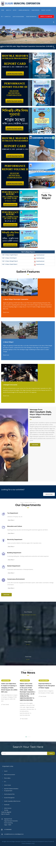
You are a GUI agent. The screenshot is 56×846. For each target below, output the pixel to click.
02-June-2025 (44, 680)
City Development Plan (9, 794)
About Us (8, 10)
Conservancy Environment (16, 579)
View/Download (39, 255)
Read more (6, 312)
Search (51, 753)
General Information (23, 10)
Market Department (13, 566)
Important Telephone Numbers (11, 788)
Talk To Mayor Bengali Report (10, 261)
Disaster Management (9, 797)
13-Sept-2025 (24, 680)
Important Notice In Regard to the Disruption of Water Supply (46, 686)
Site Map (6, 810)
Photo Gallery (7, 778)
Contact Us (8, 16)
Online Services (35, 10)
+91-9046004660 (7, 829)
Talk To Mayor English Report (10, 255)
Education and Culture (14, 526)
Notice (14, 10)
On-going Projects (8, 790)
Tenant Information (31, 16)
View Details (49, 494)
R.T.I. (5, 781)
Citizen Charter (7, 785)
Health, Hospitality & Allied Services (12, 801)
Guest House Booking (18, 16)
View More (35, 444)
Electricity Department (14, 539)
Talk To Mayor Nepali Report (9, 264)
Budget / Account (46, 10)
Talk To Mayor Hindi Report (9, 258)
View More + (11, 520)
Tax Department (12, 513)
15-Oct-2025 (6, 680)
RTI (2, 16)
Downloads (6, 804)
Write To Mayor (46, 16)
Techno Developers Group (28, 843)
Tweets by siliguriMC (6, 812)
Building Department (14, 552)
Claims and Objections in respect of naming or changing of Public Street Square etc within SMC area (9, 688)
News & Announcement (9, 774)
